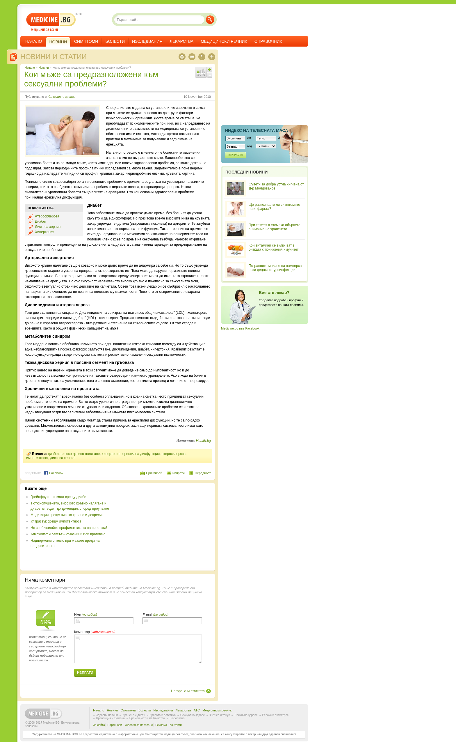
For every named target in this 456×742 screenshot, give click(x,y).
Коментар (82, 632)
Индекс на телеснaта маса (256, 130)
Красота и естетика (163, 715)
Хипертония (44, 232)
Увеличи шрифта (209, 69)
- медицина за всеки (51, 22)
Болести (115, 41)
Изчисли (236, 155)
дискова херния (62, 458)
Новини (44, 67)
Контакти (176, 725)
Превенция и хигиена (110, 718)
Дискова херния (47, 227)
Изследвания (147, 41)
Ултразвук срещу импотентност (56, 521)
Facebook (53, 473)
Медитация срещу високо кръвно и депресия (67, 515)
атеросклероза (174, 454)
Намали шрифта (209, 75)
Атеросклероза (47, 216)
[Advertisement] (163, 527)
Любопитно (177, 718)
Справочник (268, 41)
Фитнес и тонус (219, 715)
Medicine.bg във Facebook (240, 328)
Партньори (114, 725)
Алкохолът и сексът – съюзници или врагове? (68, 534)
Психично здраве (246, 715)
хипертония (111, 454)
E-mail (147, 615)
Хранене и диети (133, 715)
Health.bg (203, 441)
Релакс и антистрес (275, 715)
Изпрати (178, 473)
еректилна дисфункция (141, 454)
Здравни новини (107, 715)
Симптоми (86, 41)
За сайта (99, 725)
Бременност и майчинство (147, 718)
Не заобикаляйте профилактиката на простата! (69, 528)
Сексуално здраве (61, 96)
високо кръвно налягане (80, 454)
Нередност (203, 473)
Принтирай (154, 473)
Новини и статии (53, 57)
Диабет (41, 221)
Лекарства (182, 41)
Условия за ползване (138, 725)
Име (77, 615)
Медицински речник (224, 41)
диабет (53, 454)
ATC (197, 710)
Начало (33, 41)
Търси (210, 19)
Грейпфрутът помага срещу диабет (59, 497)
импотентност (37, 458)
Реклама (161, 725)
